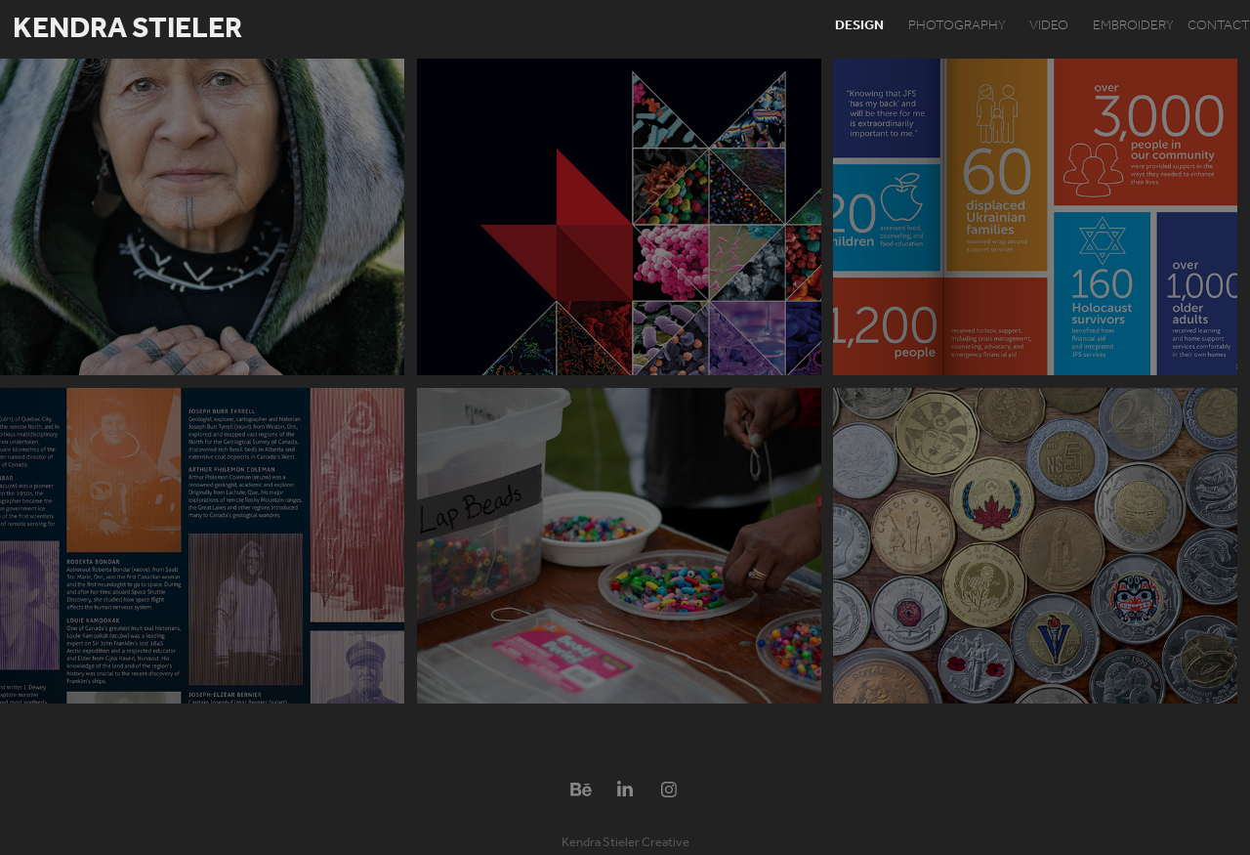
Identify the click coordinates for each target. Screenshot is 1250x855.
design (859, 26)
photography (957, 26)
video (1048, 26)
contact (1219, 26)
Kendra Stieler (127, 29)
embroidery (1133, 26)
